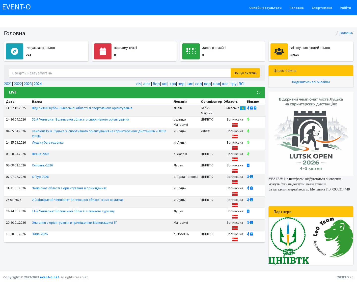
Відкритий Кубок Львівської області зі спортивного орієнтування (82, 108)
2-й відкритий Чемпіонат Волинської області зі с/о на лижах (77, 199)
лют (147, 83)
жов (216, 83)
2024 (38, 83)
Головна (297, 7)
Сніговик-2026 (42, 165)
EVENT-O (16, 7)
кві (164, 83)
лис (225, 83)
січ (138, 83)
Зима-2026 (40, 234)
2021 (8, 83)
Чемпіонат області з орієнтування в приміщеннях (69, 188)
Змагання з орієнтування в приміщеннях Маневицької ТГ (74, 222)
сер (198, 83)
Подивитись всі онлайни (311, 82)
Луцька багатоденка (48, 142)
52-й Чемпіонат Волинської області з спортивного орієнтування (80, 119)
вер (207, 83)
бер (156, 83)
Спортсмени (322, 7)
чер (181, 83)
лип (190, 83)
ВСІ (242, 83)
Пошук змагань (245, 73)
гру (233, 83)
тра (172, 83)
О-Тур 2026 (40, 176)
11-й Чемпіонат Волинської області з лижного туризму (73, 211)
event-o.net (49, 277)
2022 (18, 83)
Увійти (345, 7)
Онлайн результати (265, 7)
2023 (28, 83)
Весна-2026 (40, 154)
